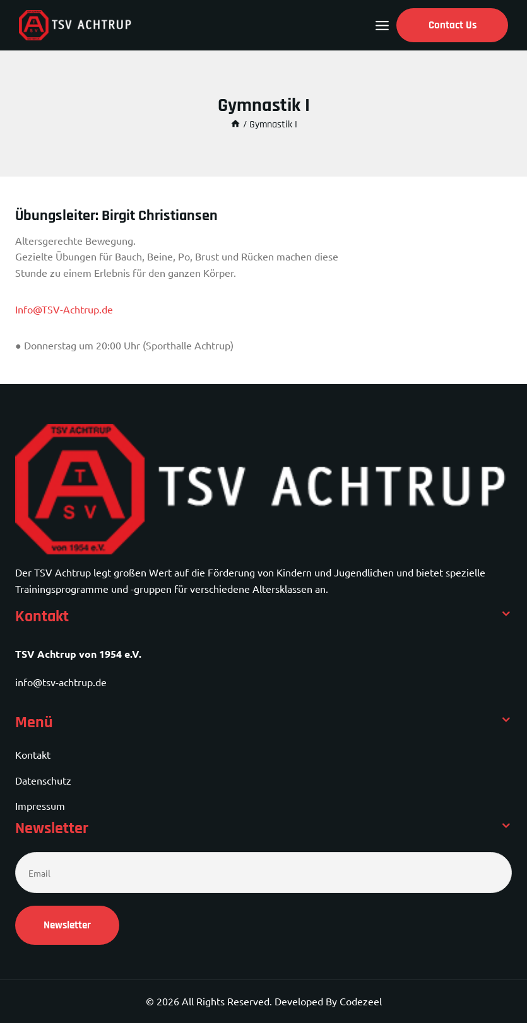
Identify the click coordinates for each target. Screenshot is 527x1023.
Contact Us (453, 25)
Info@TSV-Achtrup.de (64, 309)
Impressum (40, 805)
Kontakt (32, 754)
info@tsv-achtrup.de (61, 681)
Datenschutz (43, 780)
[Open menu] (382, 25)
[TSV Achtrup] (76, 25)
